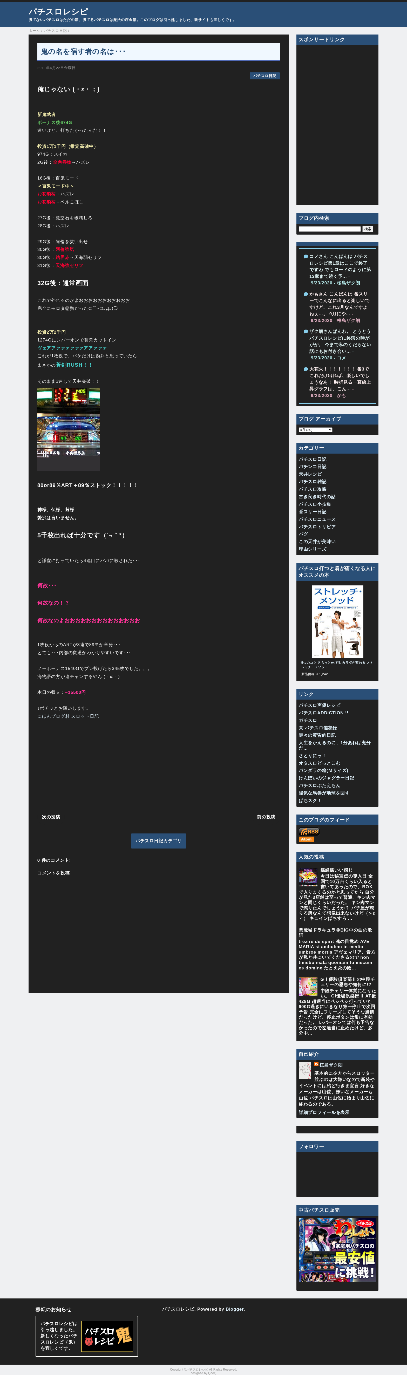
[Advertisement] (158, 765)
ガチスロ (308, 720)
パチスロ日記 (264, 76)
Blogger (234, 1309)
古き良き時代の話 (317, 496)
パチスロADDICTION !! (324, 712)
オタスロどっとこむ (320, 763)
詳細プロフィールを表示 (324, 1112)
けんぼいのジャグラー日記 (326, 778)
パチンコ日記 (313, 466)
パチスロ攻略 (313, 489)
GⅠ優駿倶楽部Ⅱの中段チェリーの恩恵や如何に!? (348, 982)
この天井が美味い (317, 541)
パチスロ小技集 (315, 504)
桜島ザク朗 (331, 1065)
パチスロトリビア (317, 526)
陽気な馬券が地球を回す (324, 793)
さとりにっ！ (313, 755)
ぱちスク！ (310, 800)
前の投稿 (266, 817)
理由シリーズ (313, 549)
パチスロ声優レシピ (320, 705)
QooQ (212, 1373)
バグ (303, 534)
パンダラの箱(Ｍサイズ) (324, 770)
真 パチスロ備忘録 (318, 728)
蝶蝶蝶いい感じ (337, 870)
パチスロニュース (317, 519)
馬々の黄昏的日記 (317, 735)
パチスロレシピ (58, 11)
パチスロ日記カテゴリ (158, 840)
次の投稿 (51, 817)
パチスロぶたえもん (320, 785)
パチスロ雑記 (313, 481)
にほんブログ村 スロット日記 (68, 716)
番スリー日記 (313, 511)
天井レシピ (310, 474)
